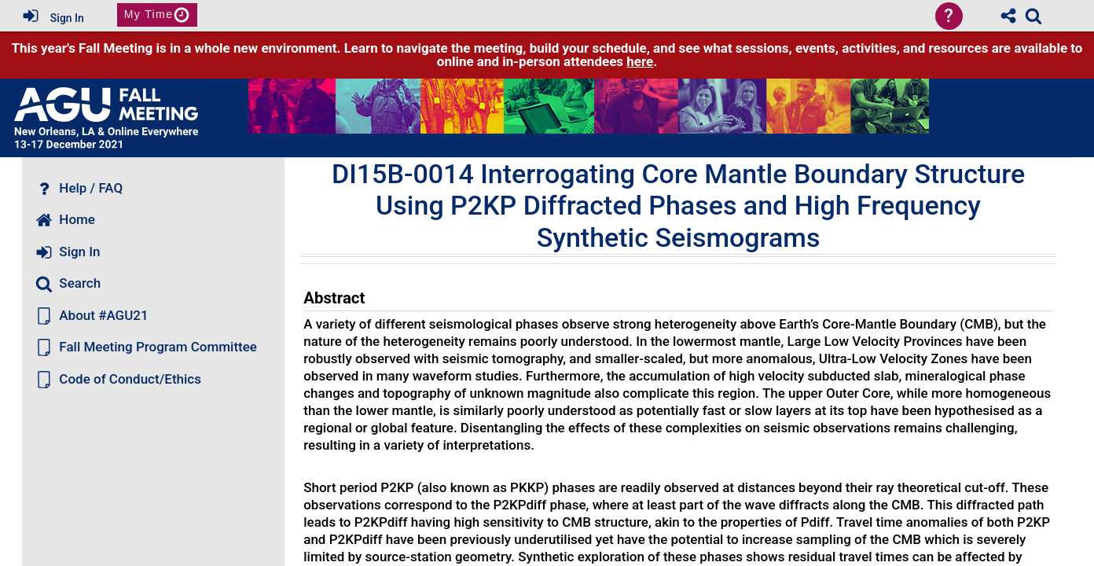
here (639, 61)
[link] (1033, 15)
